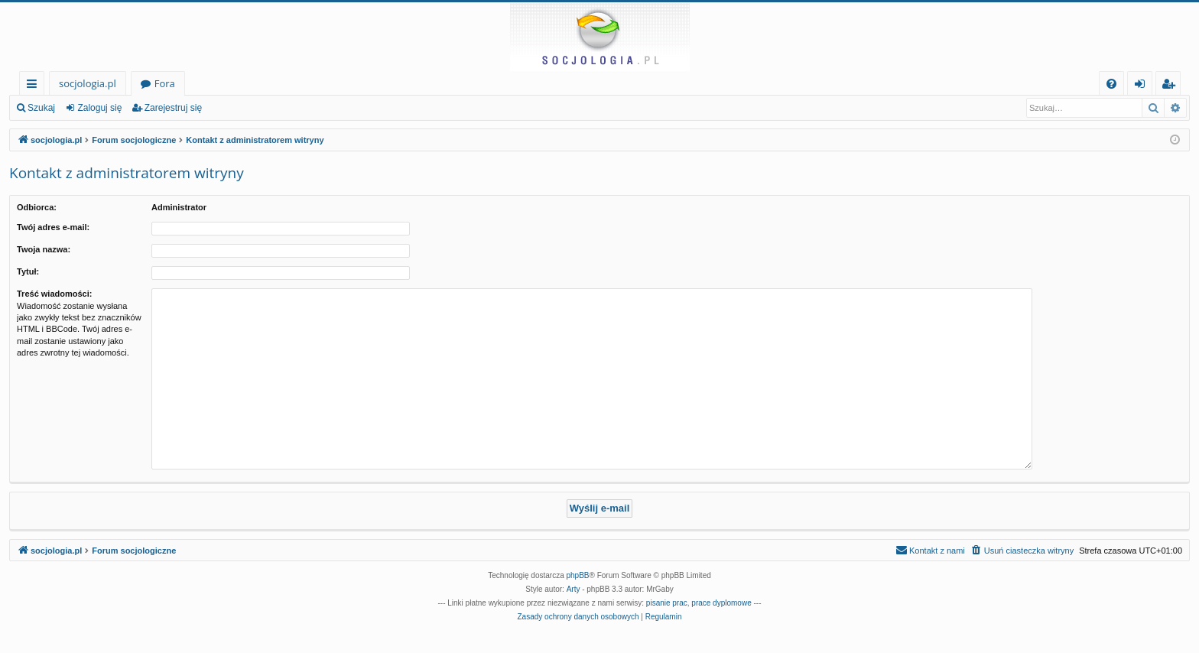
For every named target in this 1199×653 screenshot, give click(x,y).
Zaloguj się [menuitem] (1143, 86)
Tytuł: (28, 271)
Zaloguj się (99, 107)
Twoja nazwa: (43, 249)
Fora (164, 83)
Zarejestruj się (173, 107)
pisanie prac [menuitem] (666, 603)
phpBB (578, 575)
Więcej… (35, 86)
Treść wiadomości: (54, 293)
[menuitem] (1111, 84)
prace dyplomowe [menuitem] (721, 603)
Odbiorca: (37, 207)
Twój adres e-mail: (53, 227)
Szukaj (41, 107)
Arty (573, 589)
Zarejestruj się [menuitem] (1172, 86)
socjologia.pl (87, 83)
